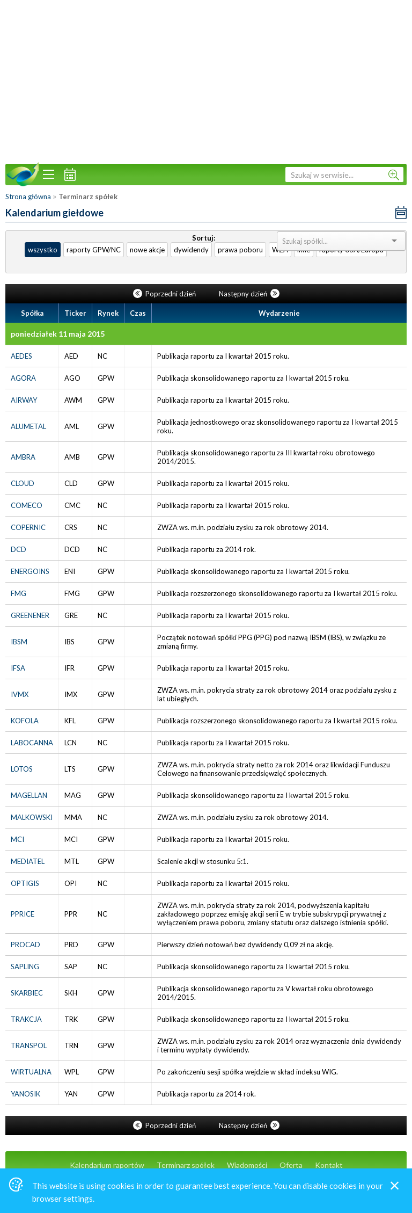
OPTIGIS (25, 883)
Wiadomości (247, 1165)
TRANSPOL (29, 1045)
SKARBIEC (27, 993)
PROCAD (25, 944)
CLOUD (22, 483)
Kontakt (329, 1165)
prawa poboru (240, 249)
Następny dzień (249, 293)
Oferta (291, 1165)
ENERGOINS (30, 571)
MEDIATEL (28, 861)
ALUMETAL (28, 426)
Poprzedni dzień (165, 293)
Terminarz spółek (186, 1165)
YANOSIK (25, 1093)
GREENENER (30, 615)
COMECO (26, 505)
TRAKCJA (26, 1019)
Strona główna (28, 196)
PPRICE (22, 914)
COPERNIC (28, 527)
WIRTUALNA (31, 1071)
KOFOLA (25, 720)
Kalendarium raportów (107, 1165)
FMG (18, 593)
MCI (17, 839)
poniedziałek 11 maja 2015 (58, 333)
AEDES (21, 356)
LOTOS (22, 769)
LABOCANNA (32, 742)
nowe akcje (147, 249)
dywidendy (191, 249)
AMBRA (23, 457)
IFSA (18, 668)
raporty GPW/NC (94, 249)
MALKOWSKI (32, 817)
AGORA (23, 378)
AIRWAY (24, 400)
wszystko (42, 249)
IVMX (19, 694)
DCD (18, 549)
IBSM (19, 641)
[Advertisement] (206, 80)
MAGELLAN (29, 795)
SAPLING (25, 966)
